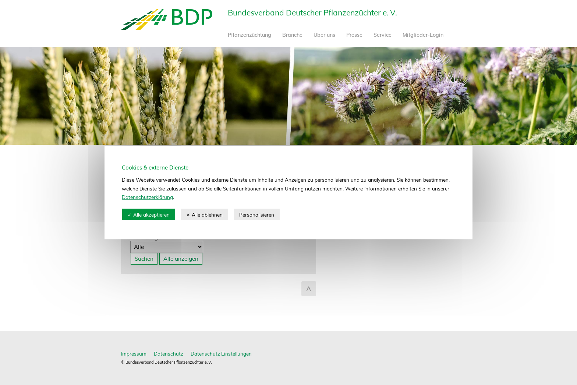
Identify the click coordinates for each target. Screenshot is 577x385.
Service (383, 35)
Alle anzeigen (180, 258)
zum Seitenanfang (308, 288)
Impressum (133, 353)
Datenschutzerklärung (147, 197)
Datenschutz (168, 353)
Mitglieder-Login (423, 35)
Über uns (324, 35)
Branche (292, 35)
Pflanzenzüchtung (249, 35)
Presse (354, 35)
